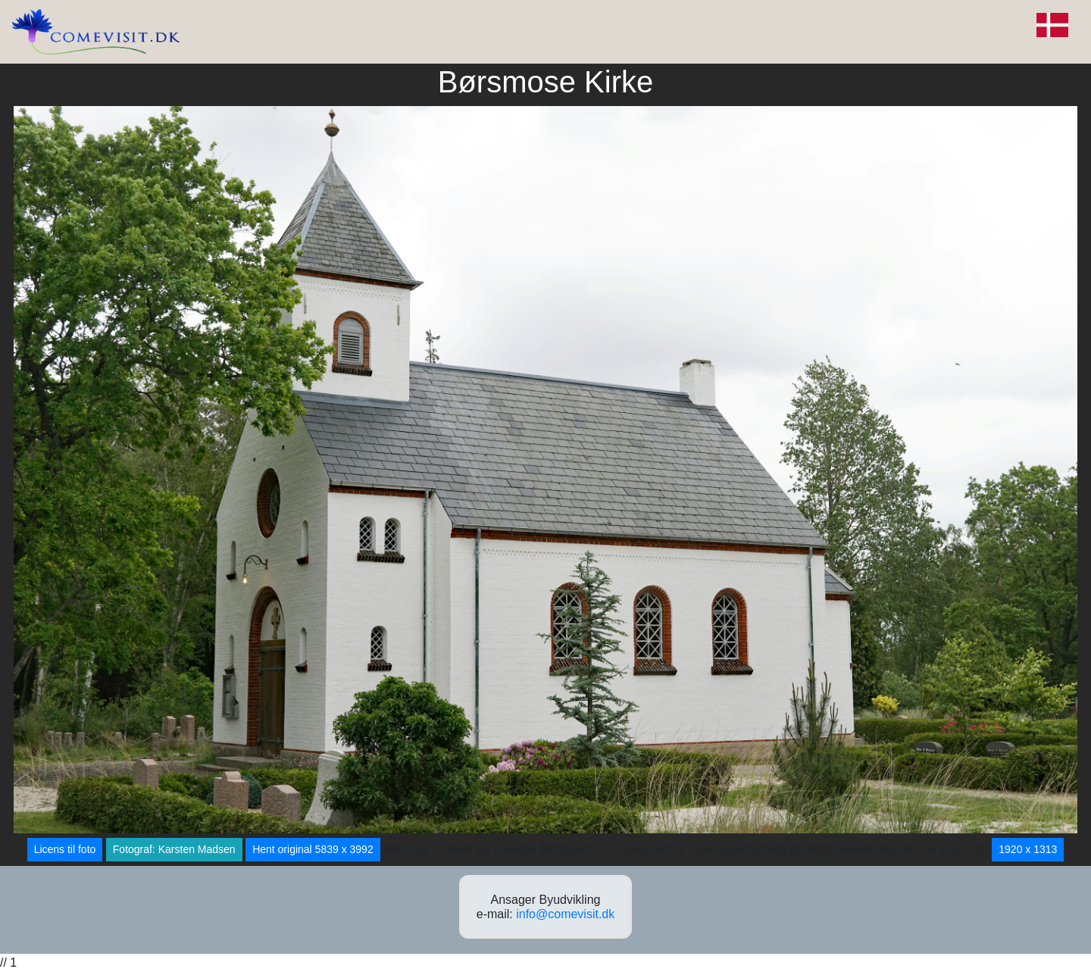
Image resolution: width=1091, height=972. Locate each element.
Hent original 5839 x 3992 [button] (313, 849)
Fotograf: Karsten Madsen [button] (174, 849)
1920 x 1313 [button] (1028, 849)
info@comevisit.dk (565, 914)
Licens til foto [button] (65, 849)
